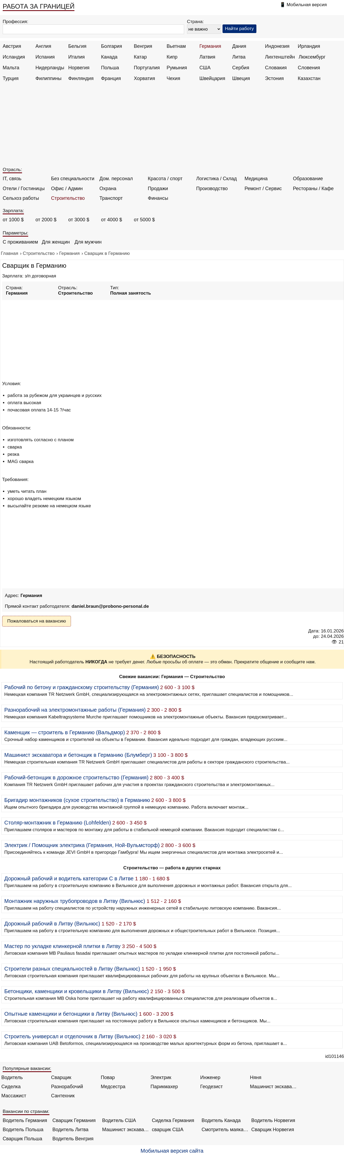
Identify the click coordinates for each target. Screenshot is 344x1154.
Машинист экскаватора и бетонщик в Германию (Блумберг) (78, 755)
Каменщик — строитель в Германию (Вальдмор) (64, 732)
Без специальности (72, 178)
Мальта (11, 67)
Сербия (240, 67)
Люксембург (312, 57)
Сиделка (11, 1086)
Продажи (158, 188)
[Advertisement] (173, 126)
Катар (140, 57)
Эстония (274, 78)
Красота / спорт (165, 178)
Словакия (276, 67)
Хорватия (144, 78)
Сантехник (63, 1095)
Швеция (241, 78)
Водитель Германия (25, 1120)
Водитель (12, 1077)
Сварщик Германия (74, 1120)
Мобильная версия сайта (172, 1151)
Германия (210, 46)
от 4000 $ (111, 219)
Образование (308, 178)
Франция (111, 78)
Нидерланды (49, 67)
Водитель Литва (70, 1129)
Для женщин (56, 242)
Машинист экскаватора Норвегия (125, 1129)
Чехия (173, 78)
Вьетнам (176, 46)
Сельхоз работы (21, 198)
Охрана (107, 188)
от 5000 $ (144, 219)
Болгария (111, 46)
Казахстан (309, 78)
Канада (109, 57)
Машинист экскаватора (273, 1086)
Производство (212, 188)
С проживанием (20, 242)
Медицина (256, 178)
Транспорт (111, 198)
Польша (110, 67)
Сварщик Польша (22, 1138)
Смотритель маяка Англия (225, 1129)
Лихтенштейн (280, 57)
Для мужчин (87, 242)
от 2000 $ (45, 219)
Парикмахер (164, 1086)
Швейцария (212, 78)
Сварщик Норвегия (272, 1129)
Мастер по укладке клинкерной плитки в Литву (62, 946)
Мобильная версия (306, 4)
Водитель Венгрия (73, 1138)
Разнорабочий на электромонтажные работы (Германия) (75, 710)
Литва (238, 57)
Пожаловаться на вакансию (36, 621)
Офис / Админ (67, 188)
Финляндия (81, 78)
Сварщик (61, 1077)
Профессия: (15, 21)
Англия (43, 46)
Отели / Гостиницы (24, 188)
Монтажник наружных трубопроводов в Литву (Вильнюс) (74, 901)
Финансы (158, 198)
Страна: (195, 21)
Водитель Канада (221, 1120)
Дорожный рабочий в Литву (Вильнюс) (52, 924)
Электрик (160, 1077)
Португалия (147, 67)
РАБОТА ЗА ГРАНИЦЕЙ (38, 6)
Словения (309, 67)
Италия (76, 57)
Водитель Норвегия (273, 1120)
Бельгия (77, 46)
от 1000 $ (13, 219)
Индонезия (277, 46)
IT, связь (12, 178)
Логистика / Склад (216, 178)
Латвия (207, 57)
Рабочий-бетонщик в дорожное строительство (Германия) (76, 777)
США (205, 67)
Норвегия (78, 67)
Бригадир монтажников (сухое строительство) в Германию (77, 800)
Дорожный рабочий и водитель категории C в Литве (69, 878)
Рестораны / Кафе (313, 188)
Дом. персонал (116, 178)
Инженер (210, 1077)
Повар (108, 1077)
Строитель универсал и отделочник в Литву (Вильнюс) (72, 1036)
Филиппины (48, 78)
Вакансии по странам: (26, 1111)
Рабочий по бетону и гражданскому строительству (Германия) (81, 687)
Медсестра (113, 1086)
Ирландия (309, 46)
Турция (11, 78)
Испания (45, 57)
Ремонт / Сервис (263, 188)
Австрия (12, 46)
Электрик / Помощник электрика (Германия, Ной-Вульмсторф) (82, 845)
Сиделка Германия (173, 1120)
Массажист (13, 1095)
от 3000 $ (78, 219)
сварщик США (168, 1129)
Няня (255, 1077)
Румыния (177, 67)
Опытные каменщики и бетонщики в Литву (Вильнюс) (70, 1014)
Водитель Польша (23, 1129)
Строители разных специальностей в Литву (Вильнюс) (72, 969)
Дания (239, 46)
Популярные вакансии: (27, 1068)
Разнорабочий (67, 1086)
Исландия (14, 57)
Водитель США (119, 1120)
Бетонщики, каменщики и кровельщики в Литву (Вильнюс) (76, 991)
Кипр (172, 57)
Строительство (68, 198)
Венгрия (143, 46)
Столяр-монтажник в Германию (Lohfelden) (57, 823)
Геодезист (211, 1086)
